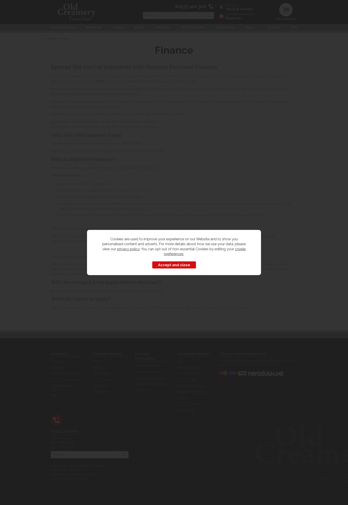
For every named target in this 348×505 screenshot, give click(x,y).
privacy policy (128, 249)
